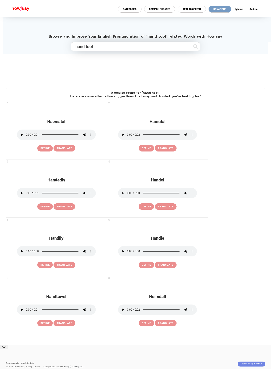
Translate (64, 148)
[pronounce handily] (56, 251)
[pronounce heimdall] (157, 310)
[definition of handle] (146, 265)
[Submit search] (195, 46)
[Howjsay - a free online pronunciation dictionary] (15, 9)
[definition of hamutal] (146, 148)
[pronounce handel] (157, 193)
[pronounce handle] (157, 251)
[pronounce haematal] (56, 135)
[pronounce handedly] (56, 193)
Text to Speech (192, 9)
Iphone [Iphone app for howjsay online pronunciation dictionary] (239, 9)
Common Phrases (159, 9)
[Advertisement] (135, 69)
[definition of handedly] (45, 206)
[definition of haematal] (45, 148)
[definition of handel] (146, 206)
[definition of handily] (45, 265)
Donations (219, 9)
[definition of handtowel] (45, 323)
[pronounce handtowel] (56, 310)
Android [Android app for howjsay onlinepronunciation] (253, 9)
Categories (129, 9)
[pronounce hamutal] (157, 135)
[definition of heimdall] (146, 323)
